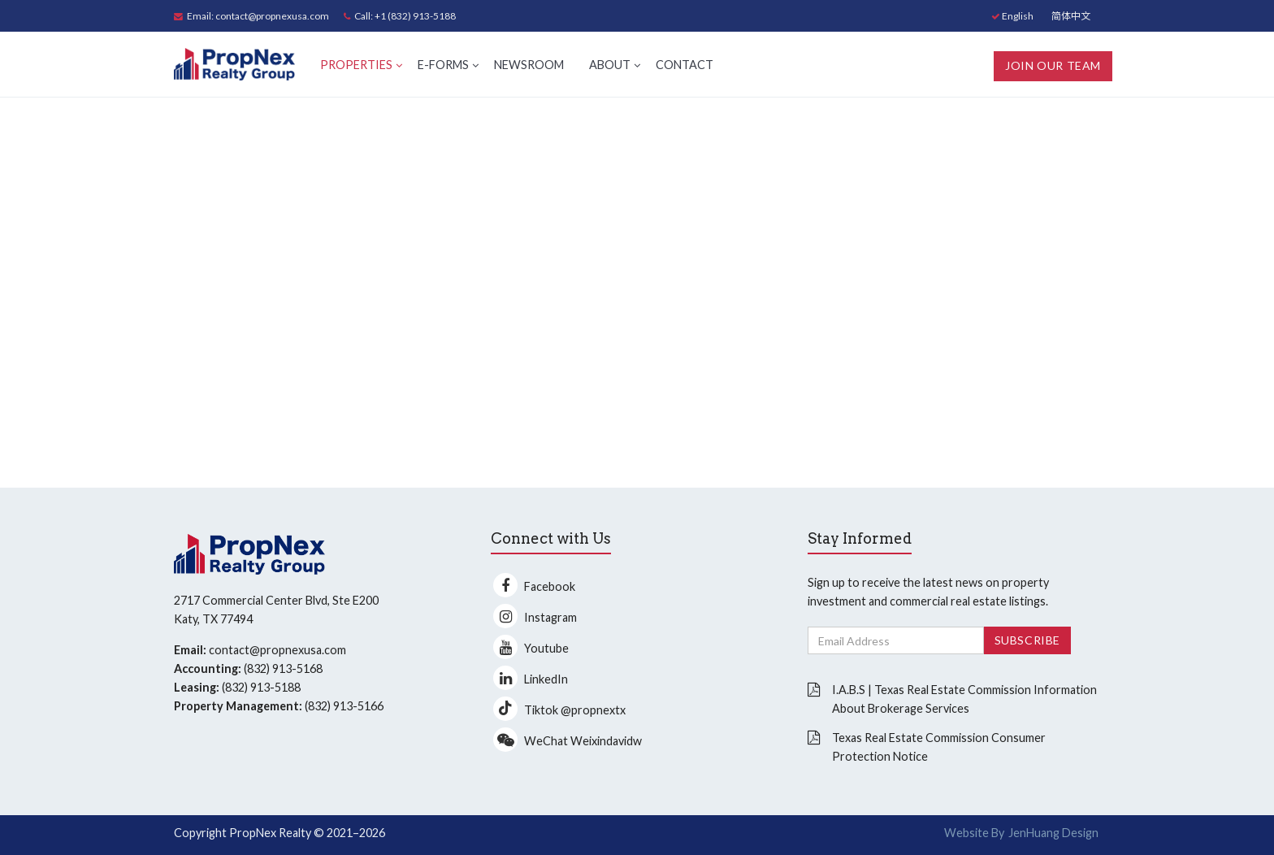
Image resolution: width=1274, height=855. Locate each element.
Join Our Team (1053, 65)
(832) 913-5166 (344, 706)
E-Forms (443, 65)
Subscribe (1027, 640)
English (1012, 16)
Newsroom (529, 65)
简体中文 (1070, 16)
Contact (684, 65)
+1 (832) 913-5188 (415, 16)
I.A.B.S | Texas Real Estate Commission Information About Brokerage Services (964, 699)
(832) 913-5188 (261, 687)
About (609, 65)
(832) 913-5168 (283, 668)
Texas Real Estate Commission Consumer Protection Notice (939, 747)
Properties (356, 65)
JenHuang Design (1053, 833)
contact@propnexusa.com (272, 16)
